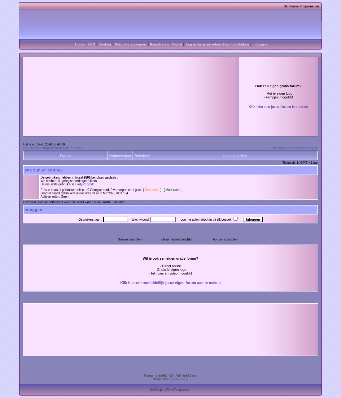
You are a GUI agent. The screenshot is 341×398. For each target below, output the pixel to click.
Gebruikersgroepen (130, 44)
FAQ (91, 44)
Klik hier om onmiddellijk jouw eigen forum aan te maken (170, 283)
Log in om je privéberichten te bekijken (217, 44)
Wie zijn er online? (43, 170)
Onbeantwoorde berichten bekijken (294, 148)
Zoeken (105, 44)
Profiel (177, 44)
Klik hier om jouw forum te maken (278, 107)
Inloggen (260, 44)
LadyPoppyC (84, 184)
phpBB (162, 376)
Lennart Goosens (178, 379)
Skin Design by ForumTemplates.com (170, 390)
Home (80, 44)
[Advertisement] (106, 81)
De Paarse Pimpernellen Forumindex (52, 148)
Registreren (159, 44)
